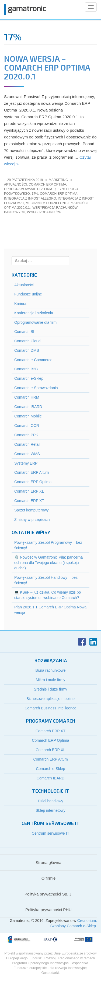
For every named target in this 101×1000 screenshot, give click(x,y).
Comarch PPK (26, 435)
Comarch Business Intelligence (50, 708)
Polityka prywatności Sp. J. (48, 894)
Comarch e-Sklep (28, 378)
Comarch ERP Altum (31, 472)
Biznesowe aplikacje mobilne (50, 698)
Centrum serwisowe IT (50, 833)
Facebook (82, 642)
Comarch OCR (26, 425)
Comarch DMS (26, 350)
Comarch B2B (26, 369)
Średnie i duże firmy (50, 689)
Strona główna (48, 862)
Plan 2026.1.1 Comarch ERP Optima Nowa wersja (50, 610)
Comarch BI (24, 331)
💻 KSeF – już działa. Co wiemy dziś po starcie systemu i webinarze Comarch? (47, 595)
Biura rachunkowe (50, 670)
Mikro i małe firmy (50, 680)
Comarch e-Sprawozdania (36, 388)
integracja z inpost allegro (30, 198)
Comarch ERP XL (29, 491)
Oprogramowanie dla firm (28, 189)
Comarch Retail (27, 444)
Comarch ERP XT (29, 501)
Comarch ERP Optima (47, 184)
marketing (58, 180)
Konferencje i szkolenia (33, 313)
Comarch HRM (26, 397)
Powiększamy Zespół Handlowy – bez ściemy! (46, 580)
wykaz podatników (44, 212)
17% (35, 194)
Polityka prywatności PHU (48, 909)
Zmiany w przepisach (32, 519)
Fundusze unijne (28, 294)
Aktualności (15, 184)
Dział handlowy (50, 801)
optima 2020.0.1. (17, 208)
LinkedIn (93, 642)
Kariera (20, 303)
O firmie (48, 878)
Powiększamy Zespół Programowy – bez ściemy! (48, 545)
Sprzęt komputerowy (31, 510)
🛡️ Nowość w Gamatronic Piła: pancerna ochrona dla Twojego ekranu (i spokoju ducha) (48, 562)
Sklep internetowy (50, 810)
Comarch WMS (27, 454)
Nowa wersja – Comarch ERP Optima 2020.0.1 (47, 67)
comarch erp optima (58, 194)
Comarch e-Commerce (33, 360)
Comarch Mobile (28, 416)
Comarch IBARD (28, 407)
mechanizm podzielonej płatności (57, 203)
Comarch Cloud (27, 341)
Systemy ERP (25, 463)
